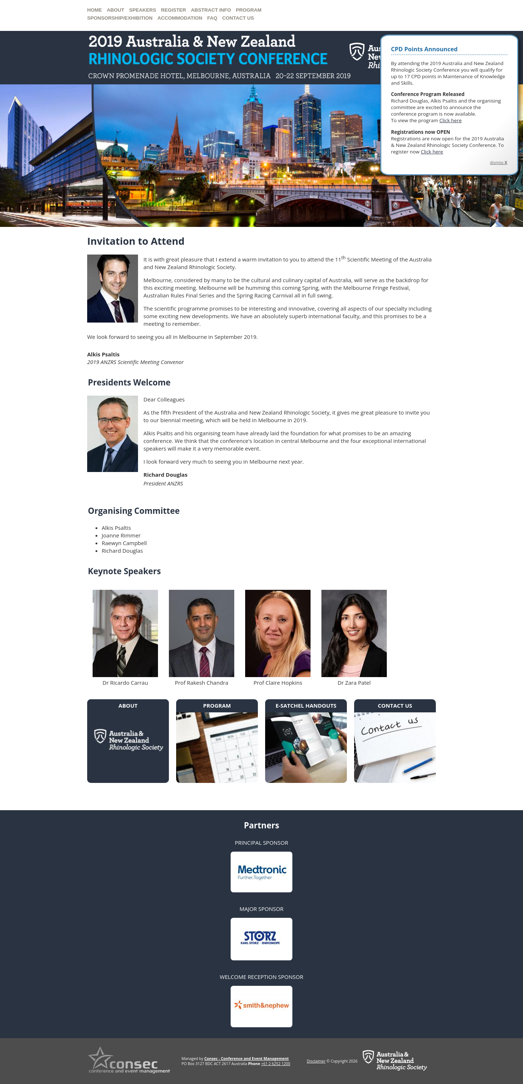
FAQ (212, 18)
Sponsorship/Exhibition (120, 18)
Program (249, 10)
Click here (450, 120)
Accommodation (180, 18)
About (115, 10)
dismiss (498, 162)
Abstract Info (211, 10)
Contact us (238, 18)
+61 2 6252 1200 (275, 1063)
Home (94, 10)
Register (173, 10)
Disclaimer (316, 1061)
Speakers (142, 10)
